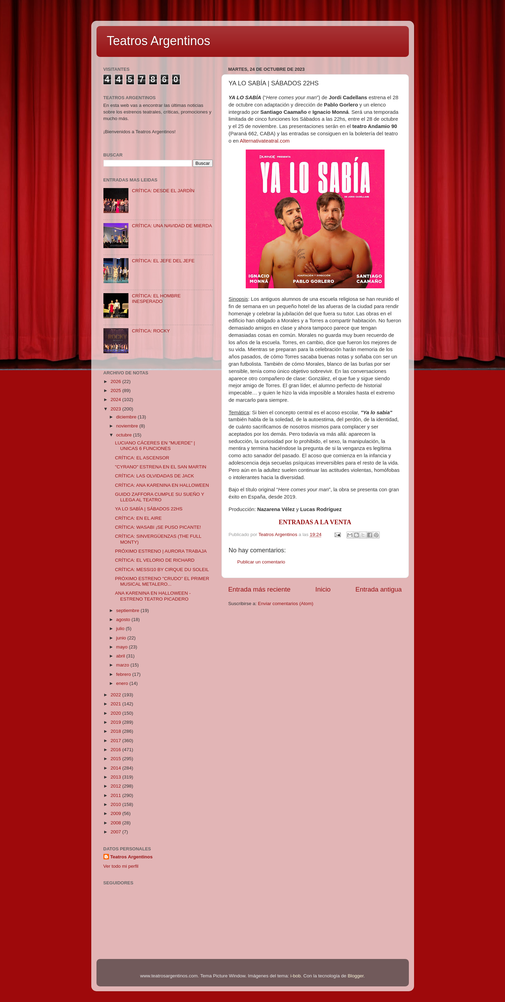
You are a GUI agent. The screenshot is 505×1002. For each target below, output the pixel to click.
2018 (116, 731)
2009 (116, 813)
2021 (116, 703)
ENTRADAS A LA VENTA (315, 522)
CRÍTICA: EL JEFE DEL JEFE (163, 260)
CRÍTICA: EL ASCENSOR (142, 457)
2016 (116, 749)
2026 (116, 381)
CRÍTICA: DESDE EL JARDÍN (163, 190)
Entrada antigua (378, 589)
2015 (116, 758)
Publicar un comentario (261, 561)
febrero (124, 674)
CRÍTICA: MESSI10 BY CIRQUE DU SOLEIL (162, 569)
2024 (116, 399)
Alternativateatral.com (265, 141)
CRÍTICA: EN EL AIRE (138, 518)
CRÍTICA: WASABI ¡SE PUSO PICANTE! (158, 527)
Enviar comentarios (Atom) (285, 603)
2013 (116, 777)
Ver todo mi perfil (120, 866)
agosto (124, 619)
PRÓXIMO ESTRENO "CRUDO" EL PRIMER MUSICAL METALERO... (162, 581)
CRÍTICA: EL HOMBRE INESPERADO (156, 298)
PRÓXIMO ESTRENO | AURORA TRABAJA (161, 551)
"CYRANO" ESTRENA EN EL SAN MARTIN (160, 466)
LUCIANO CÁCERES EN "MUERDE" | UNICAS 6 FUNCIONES (155, 445)
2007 (116, 831)
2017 (116, 740)
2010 (116, 804)
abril (121, 656)
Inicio (323, 589)
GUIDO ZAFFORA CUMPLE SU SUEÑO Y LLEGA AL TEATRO (159, 497)
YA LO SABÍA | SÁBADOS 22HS (149, 508)
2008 (116, 822)
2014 (116, 768)
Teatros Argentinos (158, 41)
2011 (116, 795)
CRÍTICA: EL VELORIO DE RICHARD (154, 560)
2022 (116, 694)
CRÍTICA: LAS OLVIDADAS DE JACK (154, 475)
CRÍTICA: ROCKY (151, 330)
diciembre (127, 416)
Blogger (356, 975)
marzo (123, 665)
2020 (116, 713)
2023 (116, 408)
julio (121, 628)
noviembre (128, 425)
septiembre (128, 610)
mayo (122, 646)
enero (122, 683)
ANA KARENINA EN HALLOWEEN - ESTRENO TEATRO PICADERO (153, 596)
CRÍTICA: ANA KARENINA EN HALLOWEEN (162, 485)
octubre (124, 435)
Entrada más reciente (259, 589)
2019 (116, 722)
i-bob (296, 975)
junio (121, 637)
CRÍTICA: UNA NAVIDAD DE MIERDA (172, 225)
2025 (116, 390)
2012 (116, 786)
